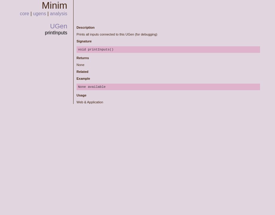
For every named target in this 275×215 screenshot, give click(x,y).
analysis (58, 13)
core (24, 13)
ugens (39, 13)
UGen (58, 26)
